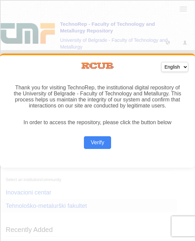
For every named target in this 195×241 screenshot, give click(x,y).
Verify (97, 142)
